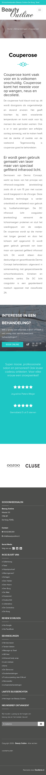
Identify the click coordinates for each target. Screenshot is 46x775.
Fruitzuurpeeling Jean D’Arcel (14, 677)
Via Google (7, 625)
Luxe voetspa (8, 662)
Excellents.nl (39, 770)
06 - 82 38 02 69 (36, 344)
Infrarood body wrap (11, 658)
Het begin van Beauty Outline (14, 699)
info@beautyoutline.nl (11, 536)
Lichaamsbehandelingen (12, 685)
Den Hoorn (7, 585)
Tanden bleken (8, 647)
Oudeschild (7, 600)
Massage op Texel (10, 650)
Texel (5, 565)
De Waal (6, 592)
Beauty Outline (20, 743)
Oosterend (7, 596)
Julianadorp (7, 604)
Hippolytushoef (9, 569)
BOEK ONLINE (12, 344)
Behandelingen (20, 29)
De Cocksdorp (8, 608)
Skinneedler (7, 681)
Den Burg (7, 588)
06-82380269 (8, 532)
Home (10, 29)
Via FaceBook (8, 629)
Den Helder (7, 581)
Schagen (6, 577)
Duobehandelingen (10, 673)
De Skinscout (8, 670)
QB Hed (6, 654)
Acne (5, 666)
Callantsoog (7, 562)
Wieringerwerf (8, 573)
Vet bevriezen (8, 643)
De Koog (6, 611)
